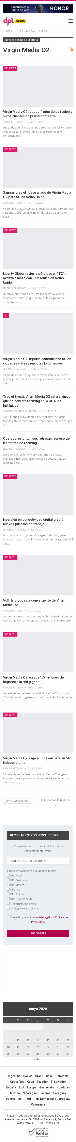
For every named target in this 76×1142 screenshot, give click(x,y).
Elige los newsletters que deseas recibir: (32, 871)
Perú (28, 1098)
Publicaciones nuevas (55, 801)
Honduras (63, 1087)
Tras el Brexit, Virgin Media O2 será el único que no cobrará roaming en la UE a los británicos (37, 400)
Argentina (13, 1076)
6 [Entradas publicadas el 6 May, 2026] (28, 1033)
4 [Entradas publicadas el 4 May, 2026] (8, 1033)
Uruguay (64, 1098)
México (15, 1093)
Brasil (39, 1076)
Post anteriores (17, 801)
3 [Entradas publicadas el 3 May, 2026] (68, 1027)
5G (5, 315)
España (11, 1087)
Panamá (45, 1093)
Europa (31, 1087)
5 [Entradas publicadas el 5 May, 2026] (18, 1033)
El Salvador (58, 1081)
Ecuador (42, 1081)
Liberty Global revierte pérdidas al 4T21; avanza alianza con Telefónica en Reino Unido (34, 277)
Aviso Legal (43, 917)
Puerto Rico (14, 1098)
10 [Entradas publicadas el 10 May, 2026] (67, 1033)
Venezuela (38, 1104)
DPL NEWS (10, 68)
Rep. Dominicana (45, 1098)
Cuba (30, 1081)
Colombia (62, 1076)
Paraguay (59, 1093)
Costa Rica (17, 1081)
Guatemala (46, 1087)
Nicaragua (30, 1093)
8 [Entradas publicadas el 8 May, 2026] (48, 1033)
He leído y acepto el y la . (38, 919)
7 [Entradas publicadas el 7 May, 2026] (38, 1033)
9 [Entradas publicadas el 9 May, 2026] (58, 1033)
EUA (21, 1087)
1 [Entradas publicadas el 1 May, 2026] (48, 1027)
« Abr (37, 1059)
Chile (49, 1076)
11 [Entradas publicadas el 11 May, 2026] (8, 1040)
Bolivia (27, 1076)
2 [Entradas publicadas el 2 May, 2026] (58, 1027)
